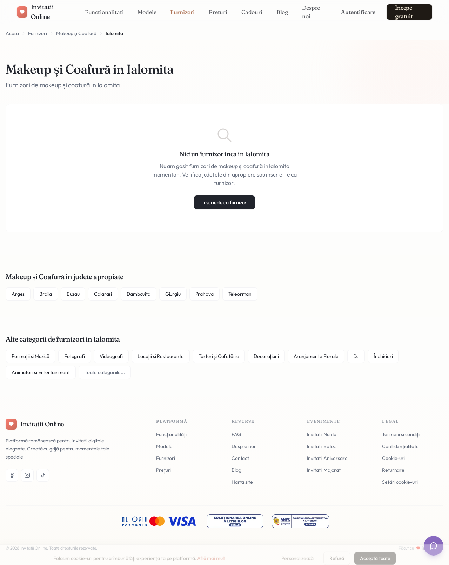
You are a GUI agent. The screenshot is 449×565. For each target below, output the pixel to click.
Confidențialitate (400, 446)
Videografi (111, 356)
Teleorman (240, 294)
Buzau (73, 294)
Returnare (393, 470)
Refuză (336, 551)
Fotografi (74, 356)
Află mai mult (211, 551)
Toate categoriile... (105, 372)
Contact (240, 458)
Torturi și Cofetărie (219, 356)
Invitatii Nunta (322, 434)
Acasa (12, 33)
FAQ (236, 434)
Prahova (204, 294)
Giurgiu (173, 294)
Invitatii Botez (321, 446)
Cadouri (251, 11)
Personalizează (297, 551)
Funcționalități (104, 11)
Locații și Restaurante (160, 356)
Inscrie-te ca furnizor (224, 202)
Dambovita (138, 294)
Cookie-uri (393, 458)
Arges (18, 294)
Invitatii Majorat (324, 470)
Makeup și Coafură (76, 33)
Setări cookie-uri (399, 482)
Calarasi (103, 294)
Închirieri (383, 356)
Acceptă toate (375, 551)
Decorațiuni (266, 356)
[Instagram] (27, 475)
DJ (356, 356)
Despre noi (311, 12)
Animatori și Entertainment (41, 372)
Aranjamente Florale (316, 356)
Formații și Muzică (30, 356)
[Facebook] (12, 475)
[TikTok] (42, 475)
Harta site (242, 482)
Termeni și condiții (401, 434)
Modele (147, 11)
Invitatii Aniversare (327, 458)
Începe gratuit (404, 12)
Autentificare (358, 11)
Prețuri (218, 11)
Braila (45, 294)
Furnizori (182, 11)
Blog (282, 11)
